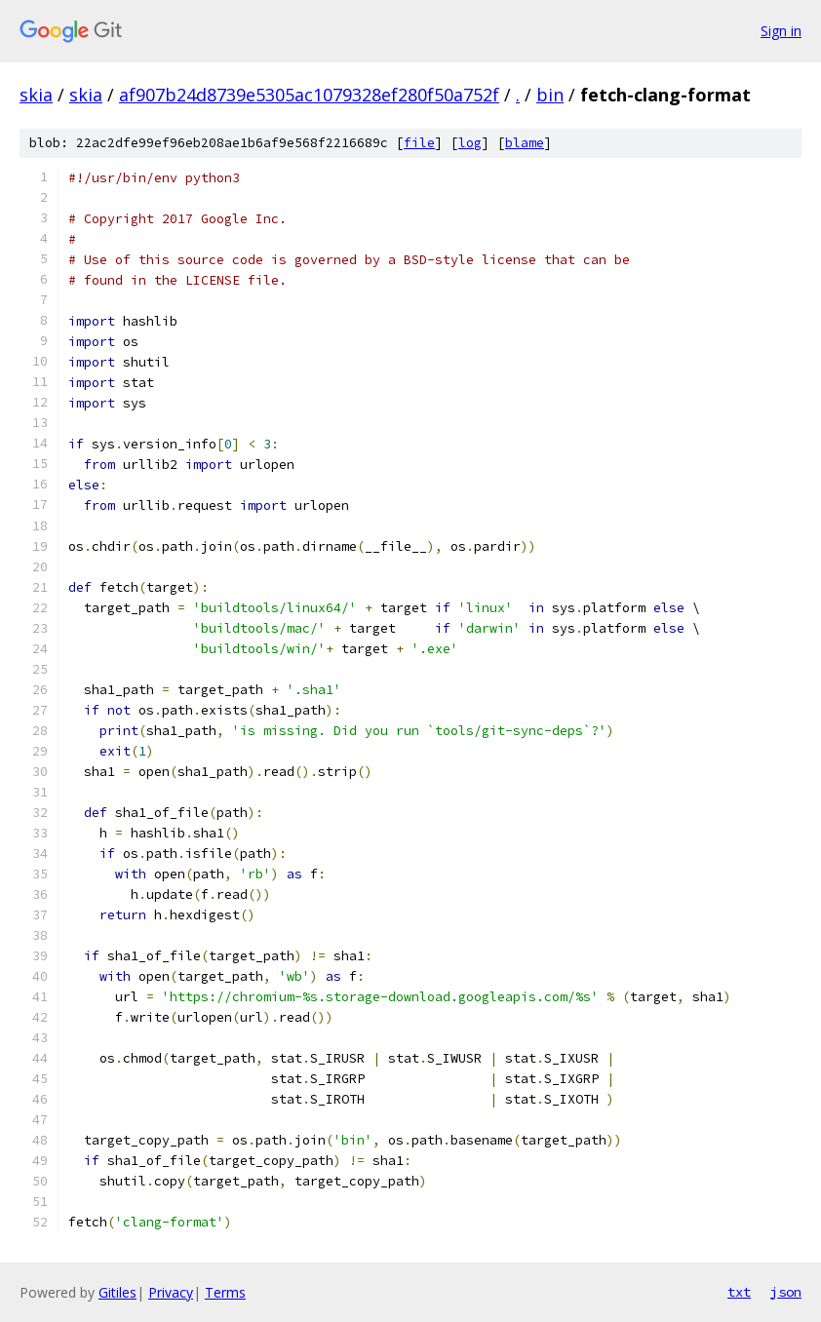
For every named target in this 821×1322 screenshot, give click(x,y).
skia (36, 94)
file (419, 143)
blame (524, 143)
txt (739, 1292)
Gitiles (117, 1292)
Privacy (170, 1292)
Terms (225, 1292)
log (470, 143)
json (785, 1292)
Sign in (781, 30)
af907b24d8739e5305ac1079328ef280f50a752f (309, 94)
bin (550, 94)
